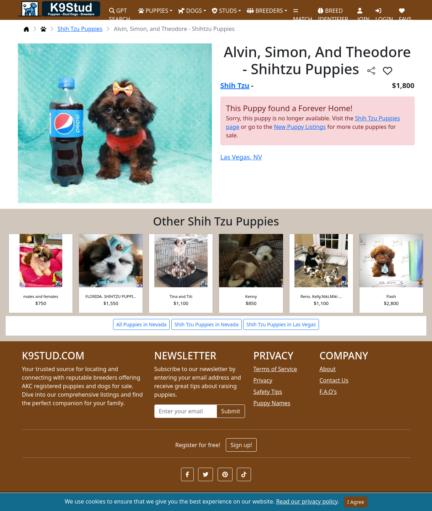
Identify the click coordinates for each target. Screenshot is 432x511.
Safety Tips (268, 392)
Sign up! (241, 445)
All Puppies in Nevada (141, 324)
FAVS (405, 12)
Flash (391, 296)
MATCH (302, 12)
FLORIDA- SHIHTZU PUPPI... (110, 296)
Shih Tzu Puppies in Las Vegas (281, 324)
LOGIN (384, 12)
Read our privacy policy (306, 501)
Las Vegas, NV (241, 157)
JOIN (363, 12)
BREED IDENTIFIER (333, 12)
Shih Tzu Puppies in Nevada (207, 324)
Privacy (263, 380)
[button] (187, 474)
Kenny (251, 296)
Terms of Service (275, 369)
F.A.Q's (328, 392)
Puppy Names (272, 403)
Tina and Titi (181, 296)
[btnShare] (371, 70)
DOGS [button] (190, 11)
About (328, 369)
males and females (40, 296)
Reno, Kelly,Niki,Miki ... (321, 296)
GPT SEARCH (119, 12)
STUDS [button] (224, 11)
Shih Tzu (235, 85)
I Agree (355, 502)
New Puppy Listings (300, 127)
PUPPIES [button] (153, 11)
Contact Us (334, 380)
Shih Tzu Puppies (80, 29)
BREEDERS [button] (265, 11)
